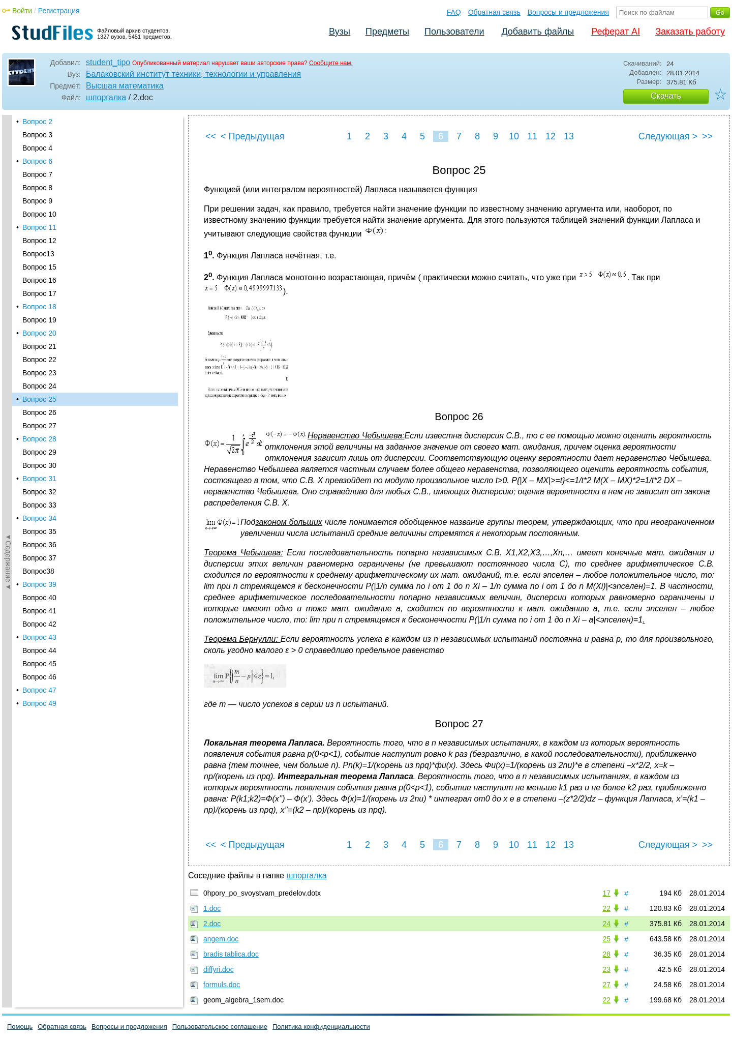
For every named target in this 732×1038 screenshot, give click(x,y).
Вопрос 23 (39, 134)
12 (550, 136)
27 (606, 985)
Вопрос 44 (39, 411)
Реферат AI (615, 31)
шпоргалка (106, 97)
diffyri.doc (218, 969)
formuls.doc (221, 985)
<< (210, 136)
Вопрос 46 (39, 438)
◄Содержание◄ (8, 293)
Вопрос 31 (39, 239)
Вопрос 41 (39, 372)
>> (707, 136)
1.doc (212, 908)
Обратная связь (494, 12)
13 (569, 136)
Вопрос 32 (39, 253)
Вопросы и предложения (568, 12)
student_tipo (108, 62)
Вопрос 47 (39, 451)
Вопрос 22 (39, 120)
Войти (22, 11)
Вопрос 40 (39, 358)
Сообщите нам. (331, 63)
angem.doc (220, 939)
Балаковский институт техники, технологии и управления (193, 74)
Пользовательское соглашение (219, 1026)
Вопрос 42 (39, 385)
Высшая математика (125, 85)
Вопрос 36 (39, 306)
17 (606, 893)
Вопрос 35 (39, 292)
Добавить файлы (537, 31)
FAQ (454, 12)
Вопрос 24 (39, 147)
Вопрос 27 (39, 187)
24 (606, 924)
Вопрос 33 (39, 266)
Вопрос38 (38, 332)
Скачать (666, 96)
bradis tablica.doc (231, 954)
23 (606, 969)
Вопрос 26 (39, 173)
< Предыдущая (253, 136)
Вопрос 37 (39, 319)
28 (606, 954)
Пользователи (454, 31)
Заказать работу (690, 31)
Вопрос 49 (39, 464)
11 (532, 136)
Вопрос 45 (39, 425)
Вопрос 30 (39, 226)
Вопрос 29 (39, 213)
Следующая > (667, 136)
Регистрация (59, 11)
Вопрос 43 (39, 398)
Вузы (339, 31)
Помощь (20, 1026)
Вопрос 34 (39, 279)
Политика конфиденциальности (321, 1026)
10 (514, 136)
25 (606, 939)
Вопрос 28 (39, 200)
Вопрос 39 (39, 345)
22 (606, 908)
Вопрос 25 (39, 160)
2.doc (212, 924)
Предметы (387, 31)
